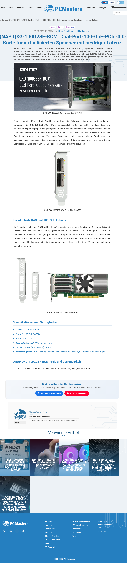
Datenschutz (77, 529)
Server (30, 8)
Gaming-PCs (103, 8)
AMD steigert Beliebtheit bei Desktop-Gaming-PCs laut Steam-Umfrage (14, 465)
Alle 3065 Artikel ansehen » (39, 417)
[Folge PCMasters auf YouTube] (11, 531)
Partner (75, 536)
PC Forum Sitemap (52, 547)
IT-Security (90, 8)
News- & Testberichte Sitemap (50, 528)
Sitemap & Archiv (52, 536)
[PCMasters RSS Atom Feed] (23, 531)
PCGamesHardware (80, 525)
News (3, 8)
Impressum (76, 532)
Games (39, 8)
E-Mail (17, 422)
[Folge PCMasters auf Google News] (4, 531)
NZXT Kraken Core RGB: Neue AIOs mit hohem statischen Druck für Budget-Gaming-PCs (74, 465)
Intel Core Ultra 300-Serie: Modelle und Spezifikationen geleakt (44, 463)
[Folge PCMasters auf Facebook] (17, 531)
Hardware (20, 8)
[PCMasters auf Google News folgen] (49, 393)
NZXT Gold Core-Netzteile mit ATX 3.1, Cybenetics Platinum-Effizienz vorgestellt (104, 465)
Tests (11, 8)
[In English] (112, 2)
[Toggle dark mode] (120, 2)
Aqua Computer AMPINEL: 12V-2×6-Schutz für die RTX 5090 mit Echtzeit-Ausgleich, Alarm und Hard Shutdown (15, 503)
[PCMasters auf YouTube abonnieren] (76, 393)
